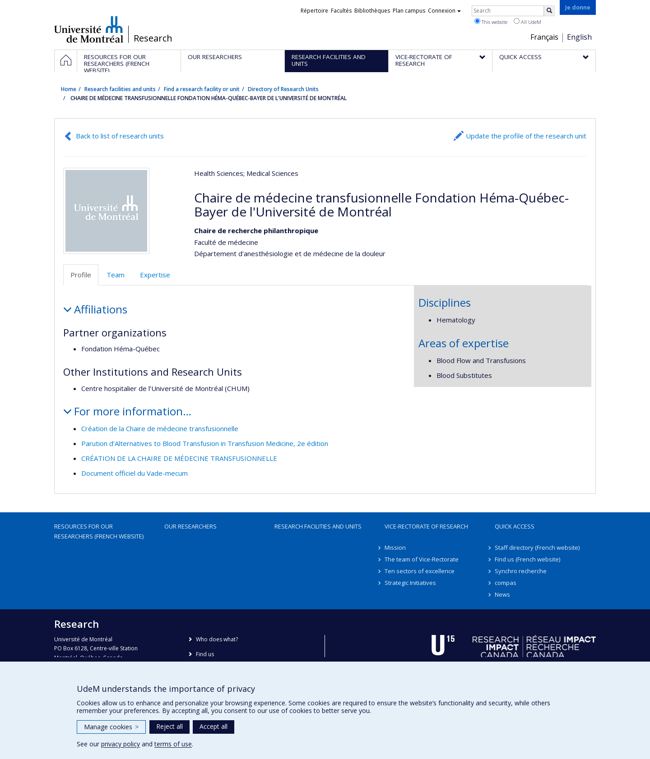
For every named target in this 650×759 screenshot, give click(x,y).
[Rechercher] (549, 10)
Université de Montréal (88, 29)
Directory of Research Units (283, 89)
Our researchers (190, 526)
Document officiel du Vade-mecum (134, 473)
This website (490, 21)
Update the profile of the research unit (526, 135)
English (579, 37)
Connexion (444, 10)
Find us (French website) (527, 559)
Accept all (214, 726)
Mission (395, 547)
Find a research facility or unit (202, 89)
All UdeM (527, 21)
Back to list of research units (120, 135)
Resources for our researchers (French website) (99, 531)
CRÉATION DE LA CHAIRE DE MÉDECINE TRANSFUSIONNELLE (179, 458)
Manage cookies (111, 726)
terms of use (173, 744)
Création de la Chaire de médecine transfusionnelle (159, 428)
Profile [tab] (80, 274)
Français (544, 37)
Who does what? (217, 639)
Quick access (514, 526)
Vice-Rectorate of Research (426, 526)
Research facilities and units (120, 89)
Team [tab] (116, 274)
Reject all (169, 726)
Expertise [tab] (155, 274)
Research (153, 38)
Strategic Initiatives (410, 583)
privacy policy (120, 744)
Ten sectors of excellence (420, 571)
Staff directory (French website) (537, 547)
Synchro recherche (521, 571)
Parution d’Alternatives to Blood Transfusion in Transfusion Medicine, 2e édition (204, 443)
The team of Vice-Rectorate (422, 559)
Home (68, 89)
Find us (205, 654)
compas (505, 583)
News (502, 594)
